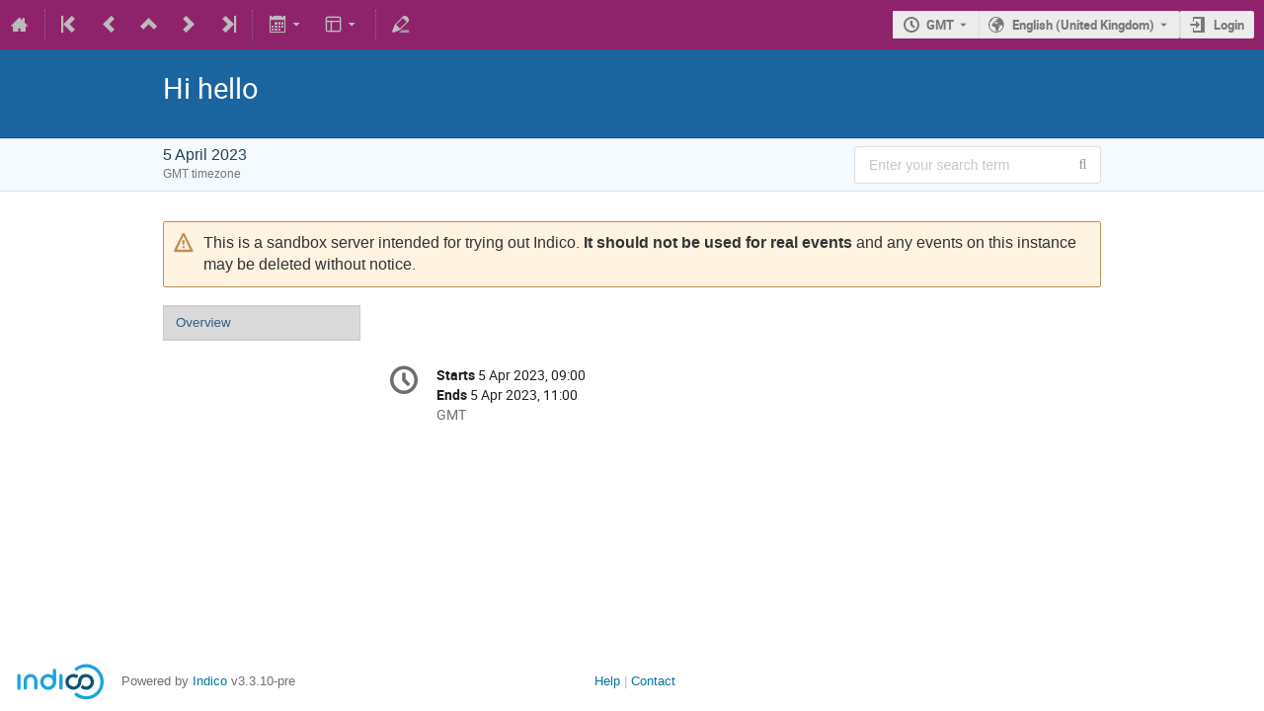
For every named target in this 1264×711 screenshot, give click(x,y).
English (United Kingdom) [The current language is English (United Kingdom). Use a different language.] (1083, 25)
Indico (210, 680)
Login (1229, 25)
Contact (653, 680)
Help (607, 680)
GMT (940, 25)
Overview (203, 322)
